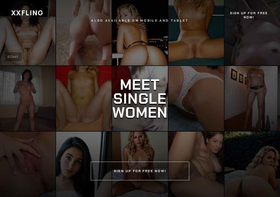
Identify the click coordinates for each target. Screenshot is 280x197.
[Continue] (140, 98)
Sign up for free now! (249, 15)
